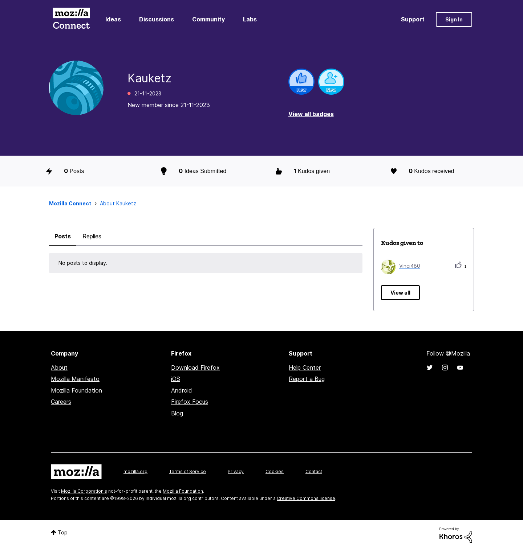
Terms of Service (187, 471)
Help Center (305, 367)
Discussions (156, 19)
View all (400, 293)
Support (413, 19)
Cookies (274, 471)
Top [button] (63, 532)
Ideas (113, 19)
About (59, 367)
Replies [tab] (91, 236)
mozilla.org (135, 471)
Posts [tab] (62, 236)
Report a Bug (307, 378)
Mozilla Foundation (76, 390)
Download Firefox (195, 367)
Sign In (454, 19)
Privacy (236, 471)
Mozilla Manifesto (75, 378)
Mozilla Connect (71, 19)
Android (181, 390)
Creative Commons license (306, 498)
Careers (61, 401)
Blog (177, 413)
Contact (313, 471)
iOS (175, 378)
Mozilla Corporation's (84, 491)
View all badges (311, 114)
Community (208, 19)
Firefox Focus (189, 401)
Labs (250, 19)
